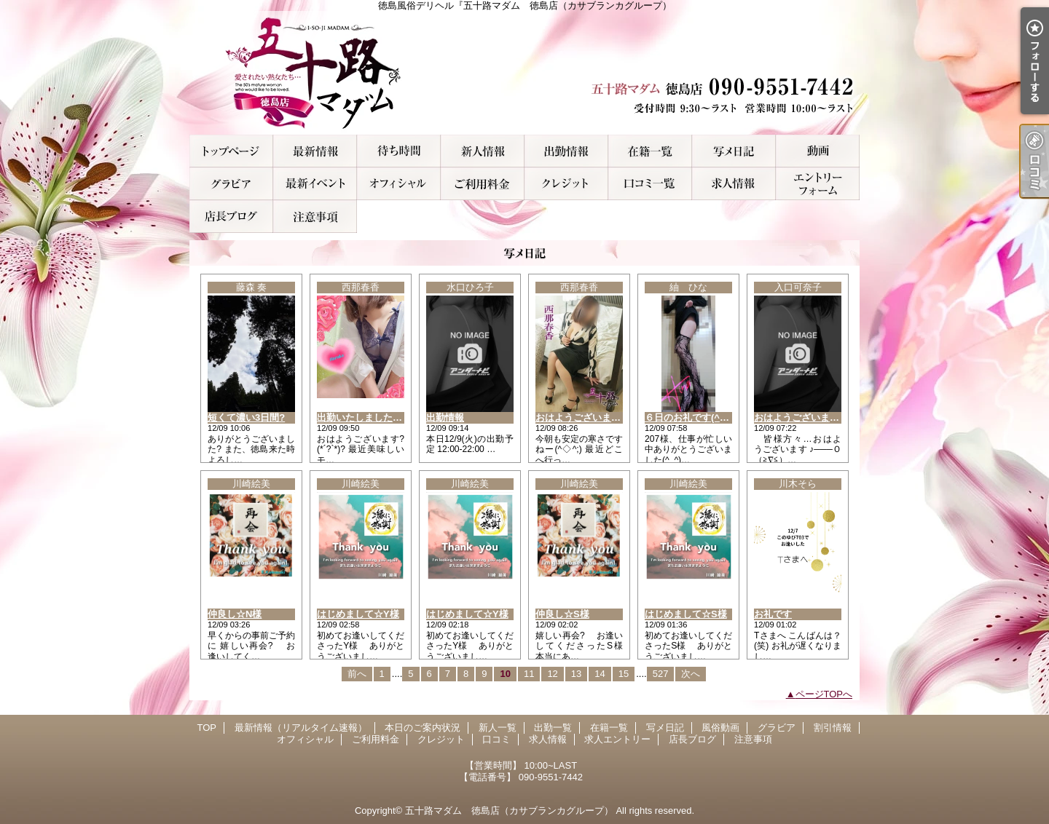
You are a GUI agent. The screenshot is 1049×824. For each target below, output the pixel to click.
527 (661, 673)
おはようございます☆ (801, 417)
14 (599, 673)
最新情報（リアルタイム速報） (315, 151)
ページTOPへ (824, 694)
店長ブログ (231, 216)
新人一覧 (482, 151)
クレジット (566, 183)
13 (576, 673)
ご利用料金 (482, 183)
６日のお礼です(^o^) (689, 417)
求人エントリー (818, 183)
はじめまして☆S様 (686, 614)
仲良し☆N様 (235, 614)
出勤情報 (445, 417)
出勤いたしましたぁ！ (364, 417)
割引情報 (315, 183)
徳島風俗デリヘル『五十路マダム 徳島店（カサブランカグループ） (524, 73)
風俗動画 (818, 151)
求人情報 (734, 183)
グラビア (231, 183)
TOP (231, 151)
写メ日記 (734, 151)
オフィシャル (399, 183)
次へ (690, 673)
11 (529, 673)
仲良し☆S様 (562, 614)
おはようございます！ (582, 417)
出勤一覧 (566, 151)
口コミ (650, 183)
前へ (356, 673)
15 (623, 673)
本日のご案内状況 (399, 151)
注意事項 (315, 216)
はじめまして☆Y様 (358, 614)
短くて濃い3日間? (246, 417)
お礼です (773, 614)
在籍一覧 (650, 151)
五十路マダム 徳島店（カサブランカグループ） (509, 810)
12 (552, 673)
